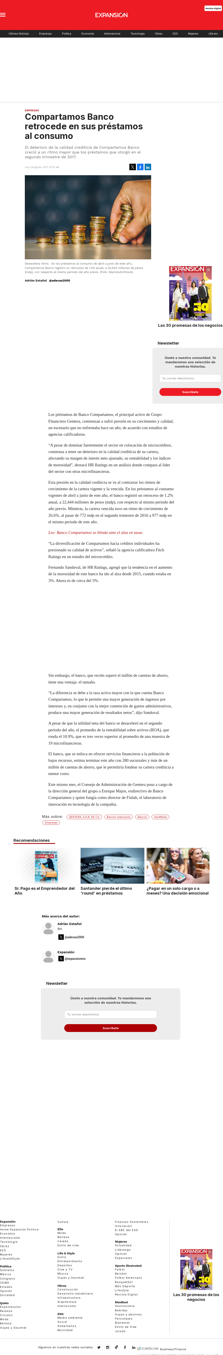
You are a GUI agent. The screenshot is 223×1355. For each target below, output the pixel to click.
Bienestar (122, 1322)
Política (66, 33)
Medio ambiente (70, 1317)
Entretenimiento (69, 1261)
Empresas (45, 33)
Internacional (112, 33)
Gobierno (7, 1270)
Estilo (61, 1257)
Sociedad (7, 1295)
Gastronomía (125, 1306)
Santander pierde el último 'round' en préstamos (105, 890)
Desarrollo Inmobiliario (75, 1293)
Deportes (64, 1265)
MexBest (121, 1302)
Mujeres (193, 33)
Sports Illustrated (128, 1265)
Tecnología (137, 33)
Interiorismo (66, 1306)
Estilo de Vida (126, 1326)
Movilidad (65, 1330)
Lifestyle (122, 1290)
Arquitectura (67, 1301)
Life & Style (66, 1253)
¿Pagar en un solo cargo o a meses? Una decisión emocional (177, 890)
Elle (60, 1229)
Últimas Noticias (19, 33)
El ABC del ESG (126, 1230)
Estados (6, 1286)
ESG (175, 33)
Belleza (6, 1323)
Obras (158, 33)
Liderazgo (123, 1249)
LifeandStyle (10, 1258)
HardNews (160, 816)
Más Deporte (125, 1286)
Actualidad (123, 1245)
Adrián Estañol (69, 924)
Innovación (123, 1226)
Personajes (124, 1318)
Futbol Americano (128, 1277)
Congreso (7, 1278)
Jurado (120, 1331)
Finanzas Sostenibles (132, 1221)
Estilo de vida (68, 1245)
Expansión (65, 952)
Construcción (67, 1289)
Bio (59, 928)
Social (62, 1321)
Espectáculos (10, 1306)
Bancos (142, 816)
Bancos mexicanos (119, 816)
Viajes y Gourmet (13, 1327)
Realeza (6, 1311)
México (5, 1274)
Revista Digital (213, 8)
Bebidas (121, 1310)
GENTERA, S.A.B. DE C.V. (84, 816)
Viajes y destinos (128, 1314)
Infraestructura (69, 1297)
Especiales (123, 1258)
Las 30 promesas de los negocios (190, 325)
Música (62, 1273)
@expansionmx (75, 958)
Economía (87, 33)
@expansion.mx (116, 1347)
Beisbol (121, 1273)
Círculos (6, 1315)
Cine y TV (65, 1269)
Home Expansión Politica (19, 1229)
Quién (4, 1303)
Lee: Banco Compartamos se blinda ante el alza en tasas (95, 532)
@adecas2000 (59, 280)
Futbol (120, 1269)
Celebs (63, 1241)
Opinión (6, 1291)
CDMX (4, 1282)
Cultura (63, 1221)
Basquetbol (124, 1282)
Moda (4, 1319)
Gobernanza (66, 1326)
